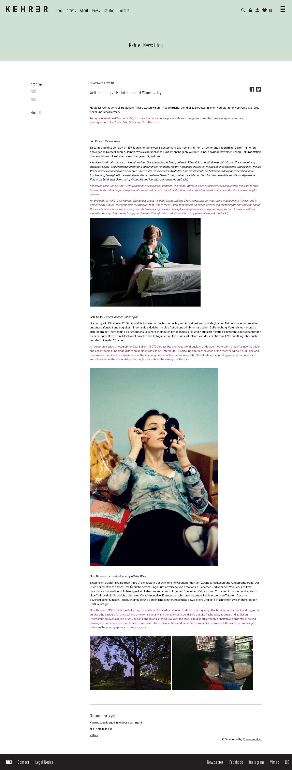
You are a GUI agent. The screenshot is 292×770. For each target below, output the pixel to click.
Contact (23, 762)
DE (271, 10)
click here (96, 729)
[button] (283, 7)
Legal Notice (44, 762)
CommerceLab (252, 739)
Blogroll (35, 112)
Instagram (256, 762)
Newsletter (215, 762)
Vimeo (274, 762)
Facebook (236, 762)
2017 (33, 91)
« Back (94, 735)
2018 (33, 99)
